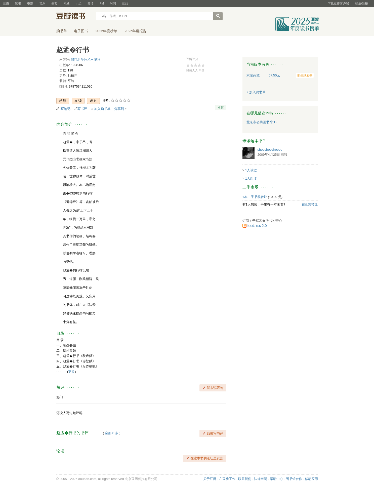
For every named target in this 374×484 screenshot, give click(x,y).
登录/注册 (361, 3)
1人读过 (251, 170)
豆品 (125, 3)
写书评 (82, 109)
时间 (113, 3)
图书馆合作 (294, 479)
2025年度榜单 (106, 31)
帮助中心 (276, 479)
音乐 (42, 3)
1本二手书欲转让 (254, 197)
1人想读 (251, 178)
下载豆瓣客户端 (338, 3)
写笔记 (65, 109)
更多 (71, 372)
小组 (78, 3)
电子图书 (81, 31)
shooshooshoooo (270, 149)
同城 (66, 3)
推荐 (220, 107)
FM (102, 3)
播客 (54, 3)
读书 (18, 3)
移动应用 (311, 479)
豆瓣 (6, 3)
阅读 (91, 3)
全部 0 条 (111, 433)
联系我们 (244, 479)
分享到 (119, 109)
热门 (59, 397)
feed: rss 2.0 (257, 226)
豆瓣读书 (74, 17)
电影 (30, 3)
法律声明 (260, 479)
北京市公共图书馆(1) (261, 122)
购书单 (61, 31)
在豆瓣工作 (227, 479)
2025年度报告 (135, 31)
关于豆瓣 (209, 479)
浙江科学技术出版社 (85, 60)
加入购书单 (102, 109)
